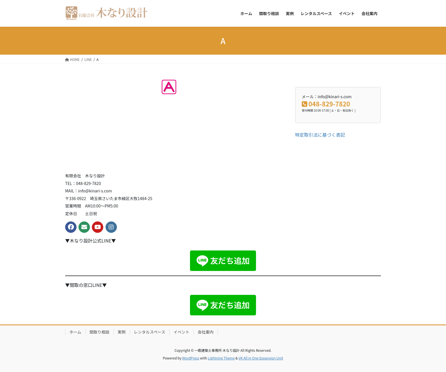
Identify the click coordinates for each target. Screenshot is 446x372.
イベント (181, 332)
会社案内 (206, 332)
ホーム (75, 332)
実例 (122, 332)
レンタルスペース (149, 332)
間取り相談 (100, 332)
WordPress (190, 357)
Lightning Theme (221, 357)
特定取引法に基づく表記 (320, 134)
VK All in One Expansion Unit (261, 357)
